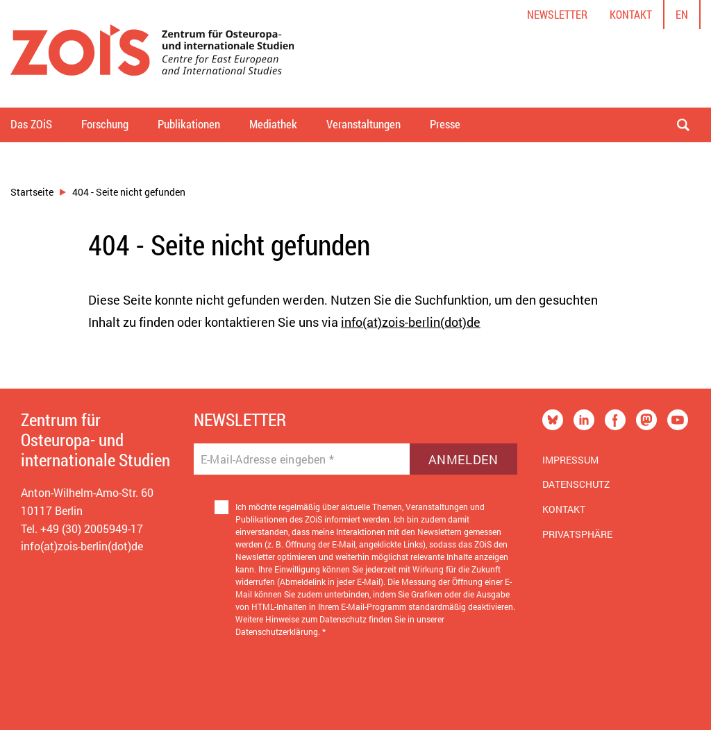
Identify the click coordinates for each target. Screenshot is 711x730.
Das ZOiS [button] (31, 124)
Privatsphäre (577, 534)
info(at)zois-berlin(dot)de (410, 322)
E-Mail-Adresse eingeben (268, 459)
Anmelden (463, 459)
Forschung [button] (104, 124)
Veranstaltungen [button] (363, 124)
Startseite (31, 191)
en (682, 14)
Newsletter (557, 14)
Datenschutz (576, 484)
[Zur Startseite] (152, 54)
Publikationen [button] (189, 124)
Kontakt (631, 14)
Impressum (570, 459)
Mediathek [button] (273, 124)
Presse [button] (445, 124)
